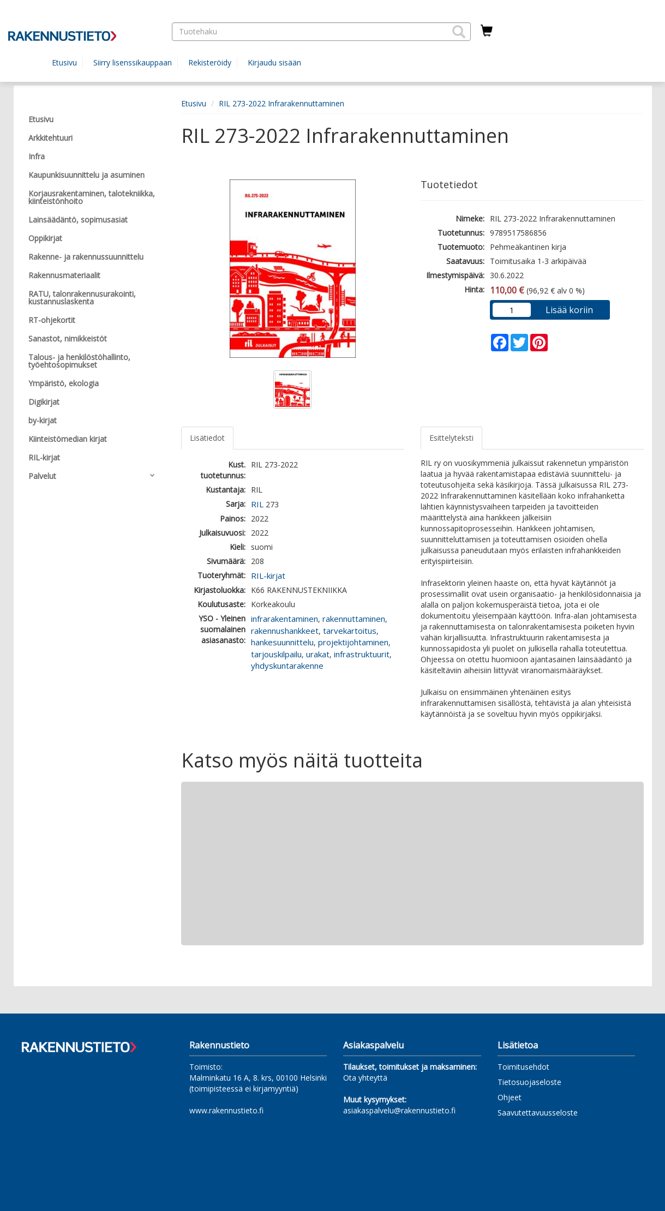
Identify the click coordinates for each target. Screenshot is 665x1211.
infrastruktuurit (362, 654)
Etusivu (64, 62)
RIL (257, 504)
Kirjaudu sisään (274, 62)
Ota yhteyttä (365, 1077)
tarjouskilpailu (276, 654)
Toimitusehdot (523, 1067)
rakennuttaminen (353, 618)
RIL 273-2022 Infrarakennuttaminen (281, 103)
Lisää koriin (569, 310)
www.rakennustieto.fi (226, 1110)
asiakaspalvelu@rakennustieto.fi (399, 1110)
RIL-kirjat (268, 575)
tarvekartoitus (349, 630)
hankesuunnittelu (282, 642)
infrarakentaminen (284, 618)
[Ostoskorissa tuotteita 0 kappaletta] (486, 31)
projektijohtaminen (353, 642)
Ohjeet (510, 1097)
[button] (458, 31)
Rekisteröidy (209, 62)
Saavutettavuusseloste (538, 1112)
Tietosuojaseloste (529, 1082)
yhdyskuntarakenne (287, 665)
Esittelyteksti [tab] (451, 438)
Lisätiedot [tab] (207, 438)
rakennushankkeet (285, 630)
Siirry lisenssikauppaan (132, 62)
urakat (317, 654)
